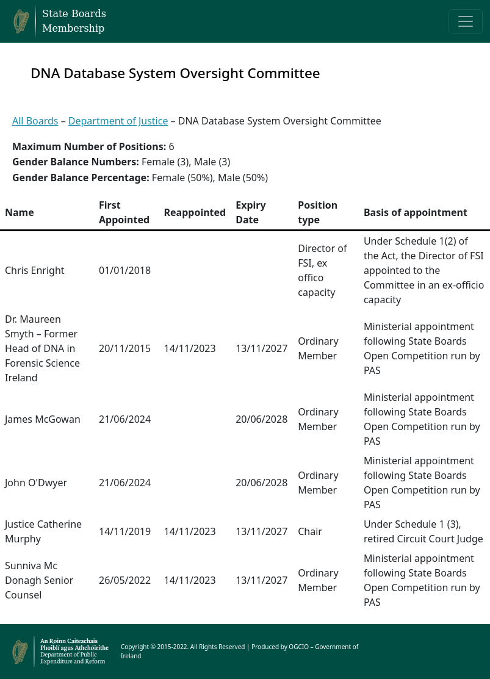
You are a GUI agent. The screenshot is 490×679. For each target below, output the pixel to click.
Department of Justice (118, 121)
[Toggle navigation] (466, 21)
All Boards (35, 121)
